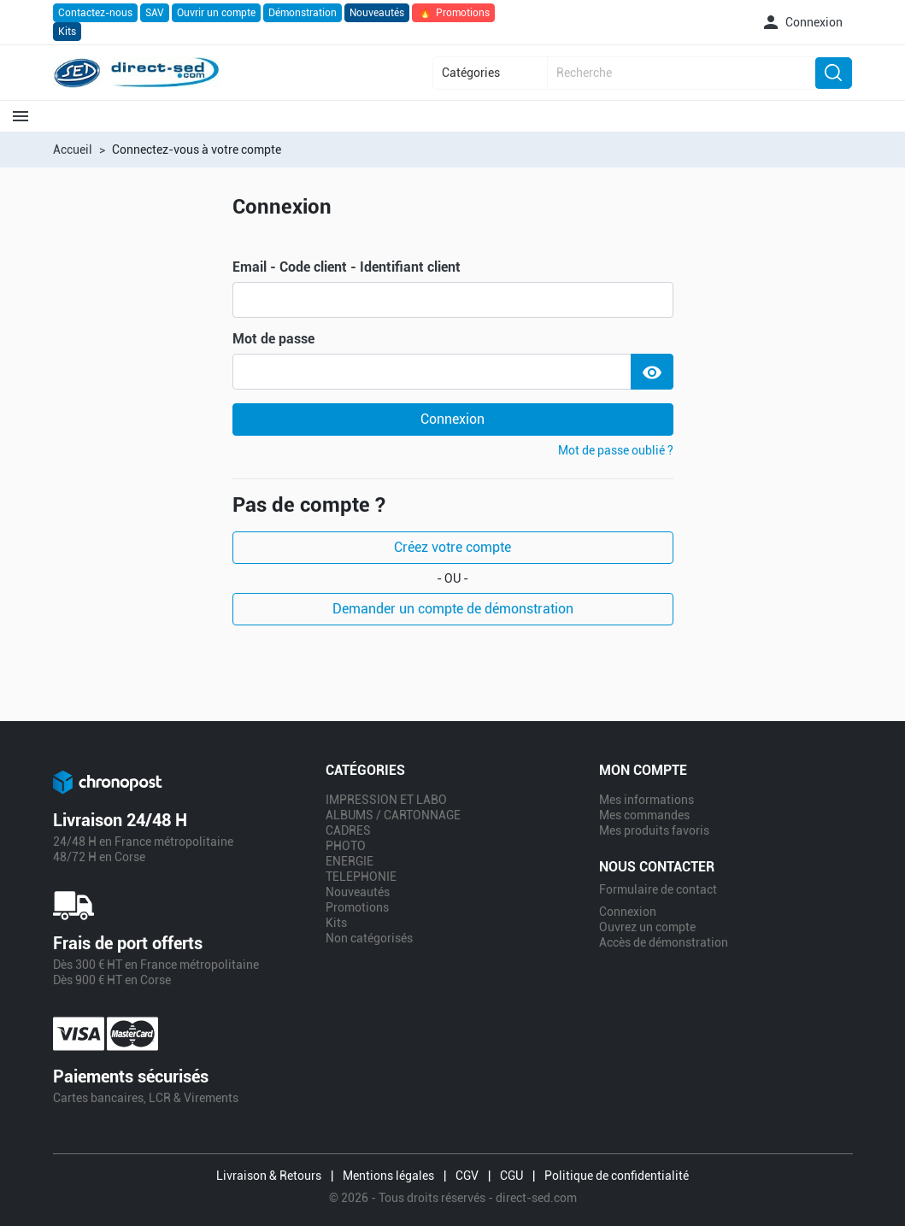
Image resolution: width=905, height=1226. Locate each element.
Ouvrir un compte (216, 13)
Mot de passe (273, 339)
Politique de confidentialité (616, 1175)
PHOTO (346, 846)
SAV (154, 13)
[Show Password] (652, 372)
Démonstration (302, 13)
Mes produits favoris (654, 830)
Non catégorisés (369, 938)
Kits (67, 32)
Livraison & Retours (268, 1175)
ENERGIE (349, 861)
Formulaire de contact (658, 889)
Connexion (452, 419)
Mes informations (646, 800)
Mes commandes (644, 815)
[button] (801, 22)
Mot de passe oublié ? (615, 450)
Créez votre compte (452, 547)
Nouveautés (377, 13)
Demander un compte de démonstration (452, 609)
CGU (511, 1175)
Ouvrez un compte (647, 927)
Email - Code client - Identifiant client (346, 267)
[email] (452, 300)
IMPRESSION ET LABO (386, 800)
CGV (467, 1175)
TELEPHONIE (361, 876)
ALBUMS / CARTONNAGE (393, 815)
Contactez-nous (95, 13)
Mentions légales (388, 1175)
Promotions (453, 13)
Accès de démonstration (663, 942)
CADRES (348, 830)
